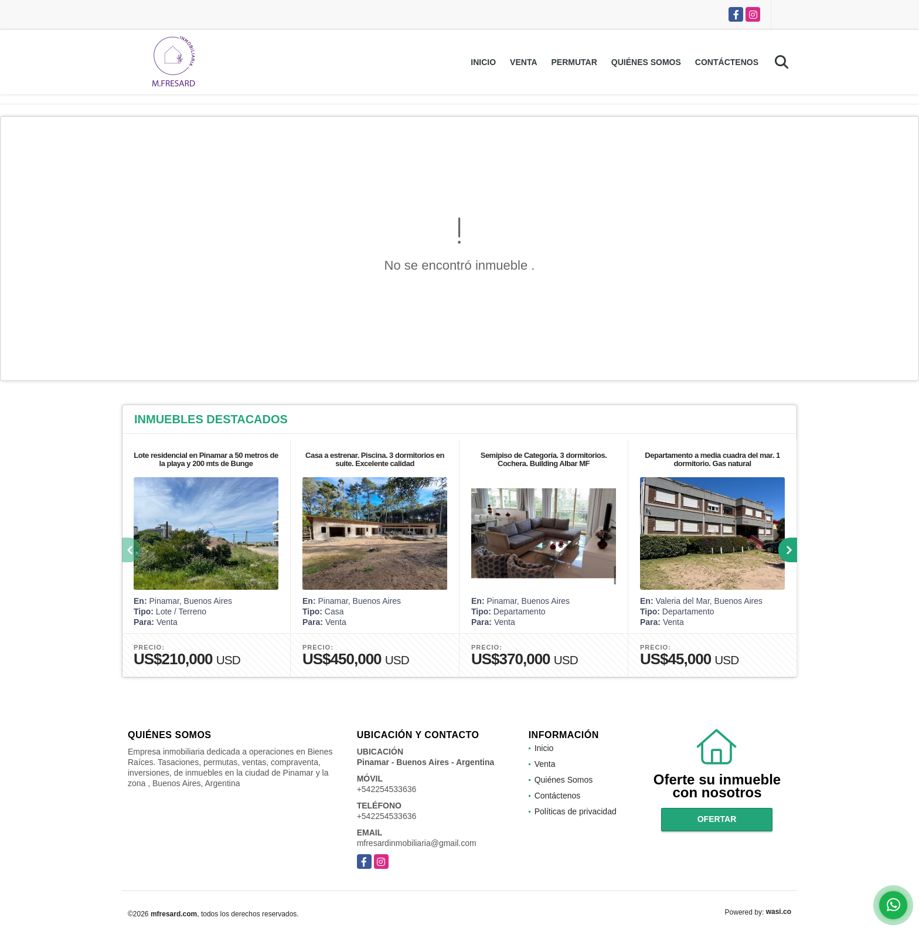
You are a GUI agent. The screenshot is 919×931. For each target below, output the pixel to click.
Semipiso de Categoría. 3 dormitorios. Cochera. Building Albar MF (544, 459)
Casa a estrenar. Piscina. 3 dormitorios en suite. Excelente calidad (374, 459)
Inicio (483, 62)
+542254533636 (387, 789)
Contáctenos (726, 62)
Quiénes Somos (646, 62)
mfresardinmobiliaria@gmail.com (416, 843)
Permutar (574, 62)
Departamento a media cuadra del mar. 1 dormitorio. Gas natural (712, 459)
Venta (523, 62)
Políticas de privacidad (576, 811)
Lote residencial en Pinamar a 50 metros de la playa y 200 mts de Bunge (206, 459)
